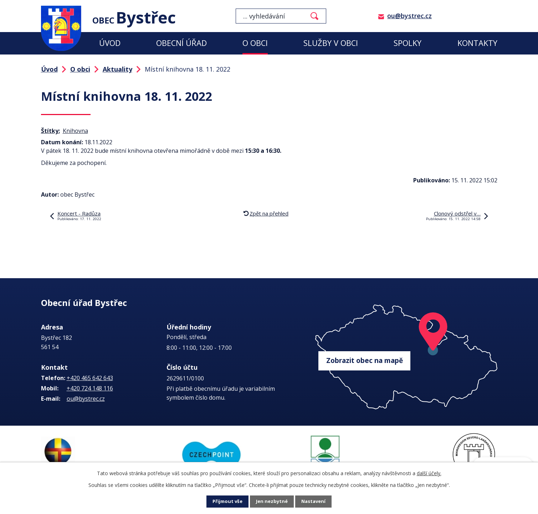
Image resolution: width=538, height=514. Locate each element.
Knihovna (75, 131)
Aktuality (117, 69)
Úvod (110, 43)
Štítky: (50, 131)
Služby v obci (330, 43)
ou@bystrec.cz (409, 15)
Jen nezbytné (272, 501)
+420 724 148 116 (90, 388)
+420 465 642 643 (90, 378)
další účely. (429, 473)
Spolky (407, 43)
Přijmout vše (226, 501)
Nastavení (315, 501)
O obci (255, 43)
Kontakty (477, 43)
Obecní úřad (181, 43)
